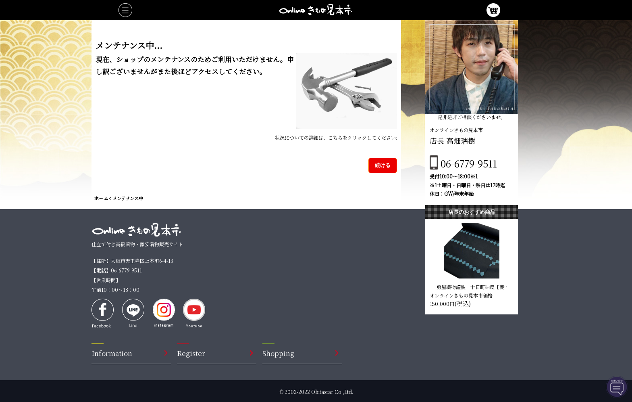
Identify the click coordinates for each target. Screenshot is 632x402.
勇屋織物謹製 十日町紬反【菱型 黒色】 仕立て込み (474, 286)
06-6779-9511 (469, 163)
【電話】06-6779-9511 (116, 270)
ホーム (101, 198)
